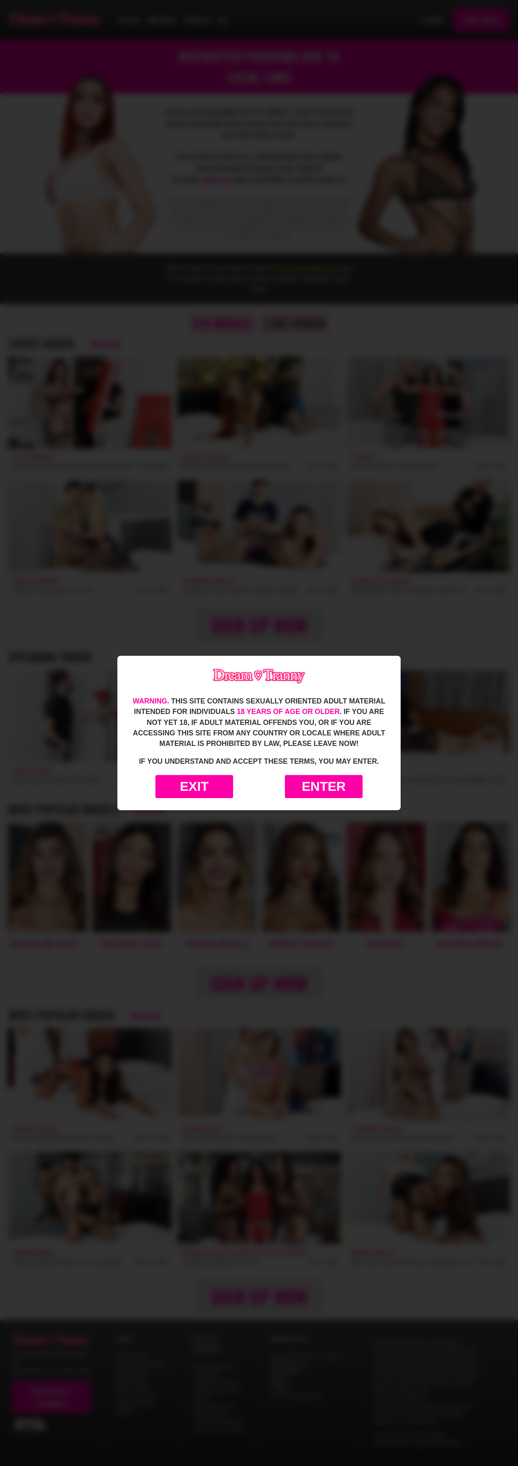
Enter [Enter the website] (324, 786)
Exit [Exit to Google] (194, 786)
